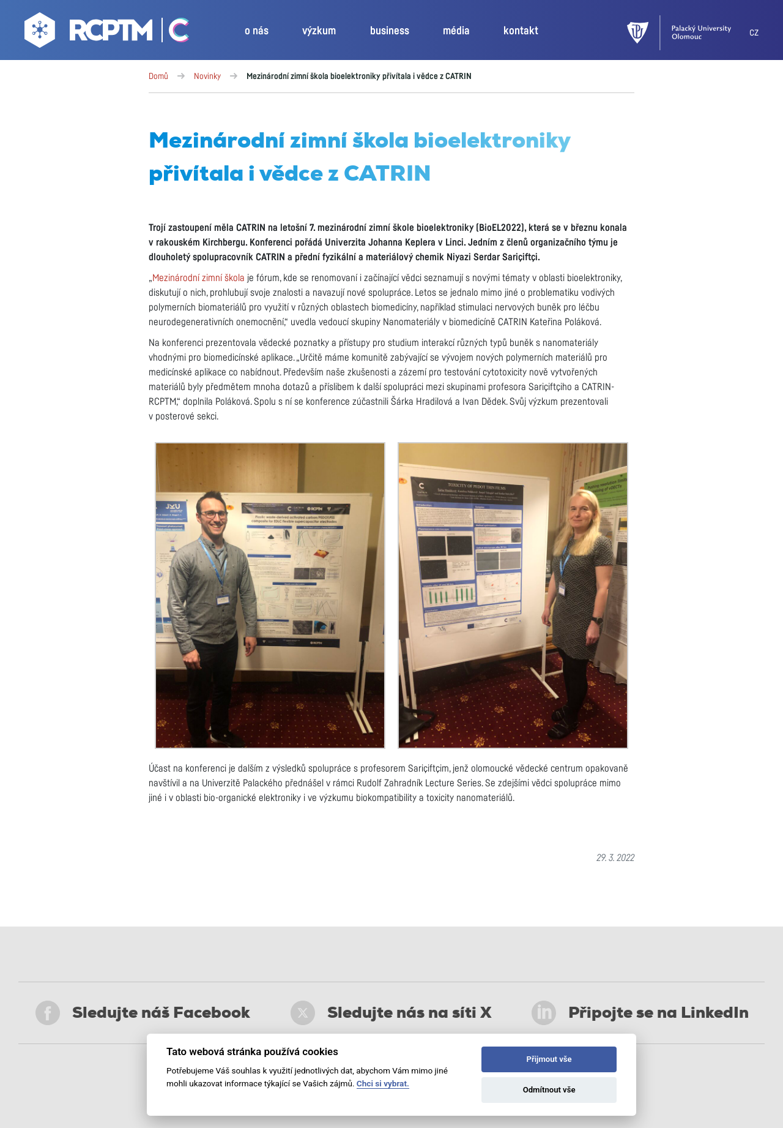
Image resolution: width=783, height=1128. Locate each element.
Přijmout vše (549, 1059)
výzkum (319, 31)
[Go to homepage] (89, 33)
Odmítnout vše (549, 1089)
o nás (257, 31)
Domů (158, 76)
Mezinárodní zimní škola (198, 278)
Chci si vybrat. (383, 1083)
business (389, 31)
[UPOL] (688, 32)
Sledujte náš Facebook (142, 1013)
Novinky (207, 76)
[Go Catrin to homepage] (172, 33)
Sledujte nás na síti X (391, 1013)
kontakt (520, 31)
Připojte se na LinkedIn (640, 1013)
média (456, 31)
